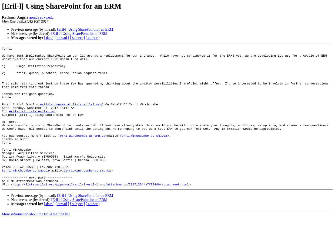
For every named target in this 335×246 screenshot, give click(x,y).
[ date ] (49, 38)
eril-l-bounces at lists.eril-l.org (71, 116)
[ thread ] (62, 38)
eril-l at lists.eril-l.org (32, 124)
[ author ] (93, 38)
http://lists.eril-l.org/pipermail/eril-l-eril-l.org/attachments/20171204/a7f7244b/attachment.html (101, 212)
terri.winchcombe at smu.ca (25, 195)
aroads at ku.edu (41, 17)
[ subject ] (77, 38)
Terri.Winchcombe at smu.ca (81, 154)
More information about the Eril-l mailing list (36, 242)
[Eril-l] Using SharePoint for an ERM (85, 29)
